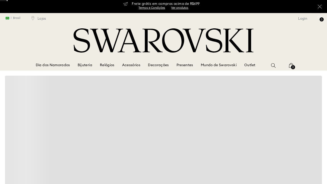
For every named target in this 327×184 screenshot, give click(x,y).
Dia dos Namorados (53, 65)
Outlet (249, 65)
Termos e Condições (151, 7)
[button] (273, 65)
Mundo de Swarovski (219, 65)
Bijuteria (85, 65)
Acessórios (131, 65)
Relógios (107, 65)
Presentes (185, 65)
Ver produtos (179, 7)
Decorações (158, 65)
